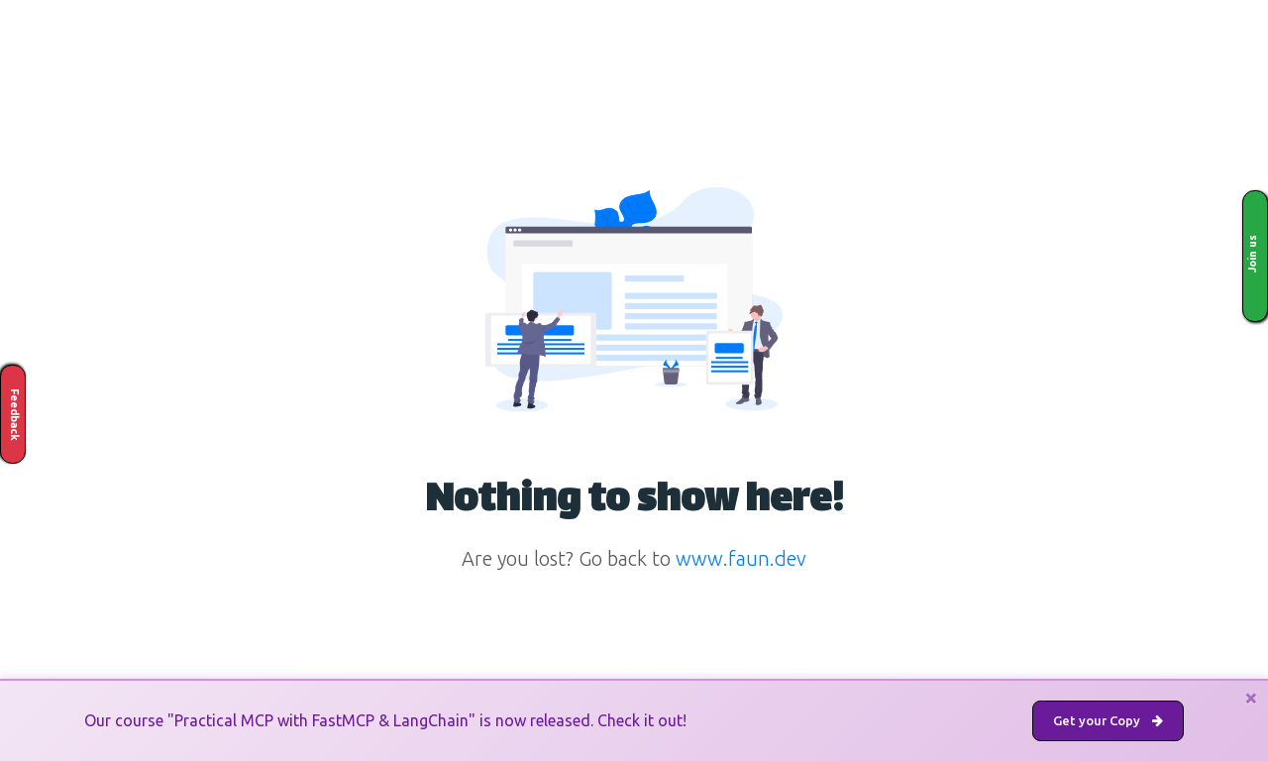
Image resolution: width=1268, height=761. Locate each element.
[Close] (1251, 697)
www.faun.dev (741, 558)
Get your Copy (1108, 720)
